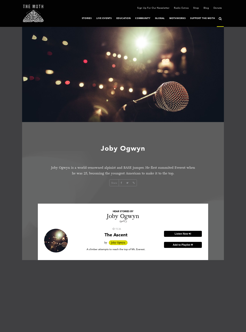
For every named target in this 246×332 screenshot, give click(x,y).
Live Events (104, 18)
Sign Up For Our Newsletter (153, 7)
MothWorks (177, 18)
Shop (196, 7)
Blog (206, 7)
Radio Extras (181, 7)
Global (160, 18)
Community (142, 18)
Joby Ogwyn (118, 242)
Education (123, 18)
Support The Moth (202, 18)
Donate (218, 7)
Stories (87, 18)
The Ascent (116, 234)
